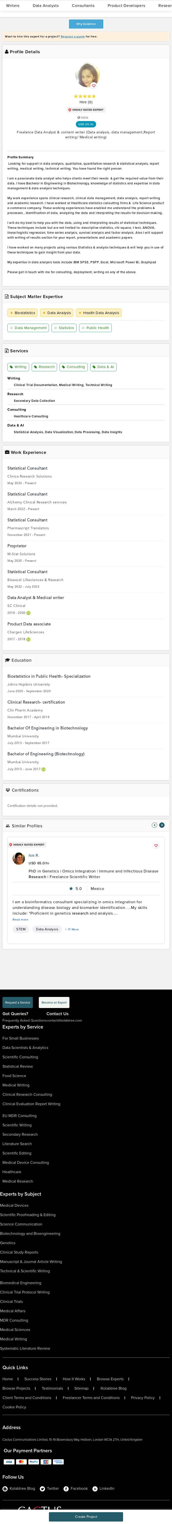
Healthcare (11, 1172)
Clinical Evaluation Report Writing (31, 1104)
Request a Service (17, 1002)
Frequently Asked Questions (24, 1020)
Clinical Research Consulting (27, 1094)
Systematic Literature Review (25, 1348)
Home (7, 1379)
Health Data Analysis (98, 313)
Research (44, 367)
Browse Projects (16, 1388)
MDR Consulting (14, 1320)
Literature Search (17, 1144)
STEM (20, 929)
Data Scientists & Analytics (25, 1047)
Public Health (95, 328)
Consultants (83, 5)
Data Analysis (57, 313)
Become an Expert (54, 1002)
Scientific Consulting (20, 1057)
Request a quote (73, 36)
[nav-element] (154, 825)
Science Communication (21, 1224)
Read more (20, 919)
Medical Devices (14, 1205)
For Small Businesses (20, 1038)
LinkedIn (103, 1488)
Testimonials (52, 1388)
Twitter (49, 1488)
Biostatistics (22, 313)
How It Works (74, 1379)
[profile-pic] (19, 858)
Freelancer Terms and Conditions (91, 1397)
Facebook (76, 1488)
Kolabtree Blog (114, 1388)
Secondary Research (20, 1134)
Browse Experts (110, 1379)
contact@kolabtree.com (64, 1020)
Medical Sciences (15, 1329)
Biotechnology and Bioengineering (30, 1233)
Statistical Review (17, 1066)
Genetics (7, 1243)
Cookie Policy (14, 1407)
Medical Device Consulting (25, 1162)
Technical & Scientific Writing (25, 1271)
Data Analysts (46, 5)
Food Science (14, 1076)
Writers (13, 5)
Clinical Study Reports (19, 1252)
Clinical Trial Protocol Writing (25, 1292)
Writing (18, 367)
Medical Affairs (12, 1311)
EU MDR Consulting (19, 1115)
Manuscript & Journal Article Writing (31, 1261)
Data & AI (103, 367)
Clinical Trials (11, 1301)
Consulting (73, 367)
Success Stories (37, 1379)
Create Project (86, 1516)
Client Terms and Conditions (26, 1397)
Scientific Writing (17, 1125)
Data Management (28, 328)
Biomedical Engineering (20, 1283)
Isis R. (34, 855)
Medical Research (17, 1181)
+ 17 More (72, 929)
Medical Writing (15, 1085)
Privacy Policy (143, 1397)
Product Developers (126, 5)
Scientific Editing (16, 1153)
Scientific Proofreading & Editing (28, 1215)
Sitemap (81, 1388)
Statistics (64, 328)
